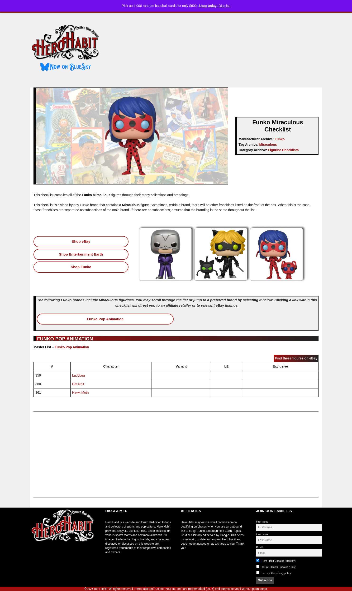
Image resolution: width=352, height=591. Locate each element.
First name (262, 521)
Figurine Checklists (283, 150)
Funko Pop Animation (105, 319)
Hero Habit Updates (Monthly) (276, 560)
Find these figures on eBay (296, 358)
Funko (280, 139)
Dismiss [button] (224, 6)
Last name (262, 534)
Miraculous (268, 144)
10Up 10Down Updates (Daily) (276, 566)
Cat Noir (78, 384)
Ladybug (78, 375)
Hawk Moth (80, 392)
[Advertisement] (215, 48)
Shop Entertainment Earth (81, 254)
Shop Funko (81, 267)
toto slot (35, 553)
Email (259, 547)
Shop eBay (81, 241)
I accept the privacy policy (276, 573)
